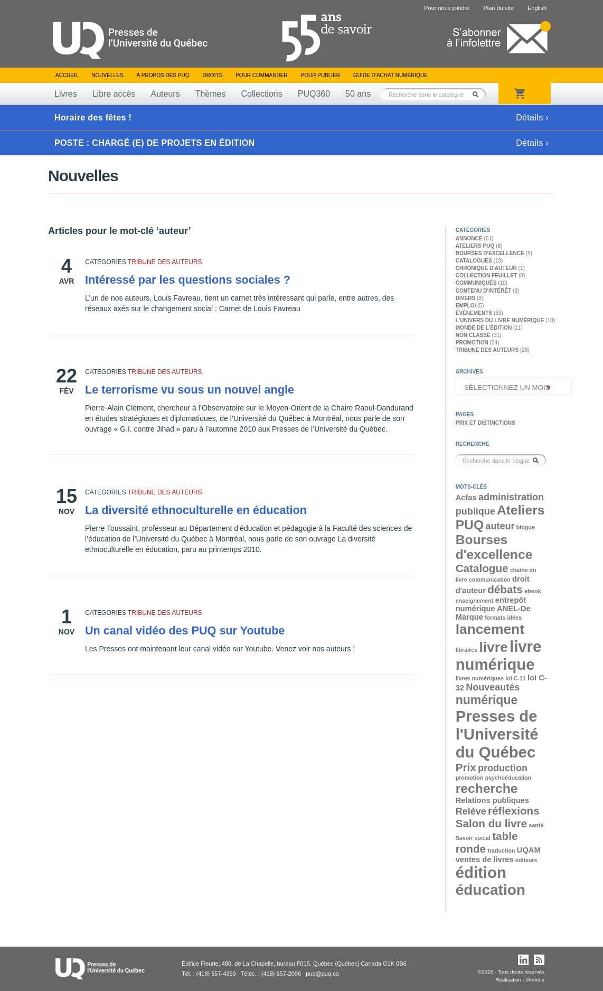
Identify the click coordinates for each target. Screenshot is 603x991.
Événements (474, 313)
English (537, 8)
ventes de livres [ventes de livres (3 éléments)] (485, 859)
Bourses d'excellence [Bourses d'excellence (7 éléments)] (494, 547)
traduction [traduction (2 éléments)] (501, 850)
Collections (261, 93)
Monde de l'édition (484, 328)
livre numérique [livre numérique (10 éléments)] (499, 655)
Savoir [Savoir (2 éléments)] (464, 838)
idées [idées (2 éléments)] (514, 617)
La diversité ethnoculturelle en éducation (196, 510)
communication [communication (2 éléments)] (490, 579)
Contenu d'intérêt (483, 291)
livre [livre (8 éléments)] (493, 647)
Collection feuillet (486, 275)
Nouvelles (107, 75)
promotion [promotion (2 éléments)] (470, 777)
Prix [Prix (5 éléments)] (466, 767)
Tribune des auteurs (165, 262)
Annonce (469, 238)
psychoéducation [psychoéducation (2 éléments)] (508, 777)
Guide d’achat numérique (390, 75)
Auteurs (165, 93)
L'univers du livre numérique (500, 320)
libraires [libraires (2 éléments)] (466, 650)
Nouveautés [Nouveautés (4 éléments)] (493, 687)
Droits (212, 75)
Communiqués (476, 283)
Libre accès (114, 93)
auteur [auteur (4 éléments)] (499, 526)
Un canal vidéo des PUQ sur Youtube (185, 630)
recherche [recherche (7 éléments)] (487, 788)
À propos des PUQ (162, 75)
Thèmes (210, 93)
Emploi (466, 305)
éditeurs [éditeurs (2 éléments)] (526, 860)
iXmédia (534, 980)
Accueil (66, 75)
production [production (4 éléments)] (502, 768)
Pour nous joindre (446, 8)
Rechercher (478, 94)
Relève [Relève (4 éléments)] (471, 811)
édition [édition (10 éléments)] (481, 872)
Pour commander (261, 75)
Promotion (472, 342)
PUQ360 (314, 93)
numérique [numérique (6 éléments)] (487, 700)
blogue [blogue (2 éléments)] (525, 527)
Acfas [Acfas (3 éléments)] (466, 497)
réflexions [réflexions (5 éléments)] (514, 811)
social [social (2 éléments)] (483, 838)
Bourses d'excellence (490, 253)
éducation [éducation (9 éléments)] (490, 890)
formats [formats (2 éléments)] (495, 617)
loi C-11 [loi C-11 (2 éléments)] (515, 678)
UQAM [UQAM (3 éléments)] (529, 850)
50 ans (358, 93)
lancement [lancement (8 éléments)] (490, 629)
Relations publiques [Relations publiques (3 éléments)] (492, 800)
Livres (65, 93)
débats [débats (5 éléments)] (505, 589)
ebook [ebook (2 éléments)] (532, 591)
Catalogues (474, 261)
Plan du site (498, 8)
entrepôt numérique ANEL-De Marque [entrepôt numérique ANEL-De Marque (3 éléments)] (493, 608)
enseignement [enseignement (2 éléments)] (475, 600)
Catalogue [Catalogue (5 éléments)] (482, 568)
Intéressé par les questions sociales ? (187, 279)
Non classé (473, 335)
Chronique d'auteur (486, 268)
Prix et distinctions (485, 423)
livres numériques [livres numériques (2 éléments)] (480, 678)
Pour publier (320, 75)
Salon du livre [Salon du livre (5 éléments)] (491, 823)
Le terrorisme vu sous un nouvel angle (189, 389)
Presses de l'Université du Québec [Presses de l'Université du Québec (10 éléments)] (497, 734)
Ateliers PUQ (475, 246)
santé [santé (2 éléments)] (536, 825)
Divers (466, 298)
